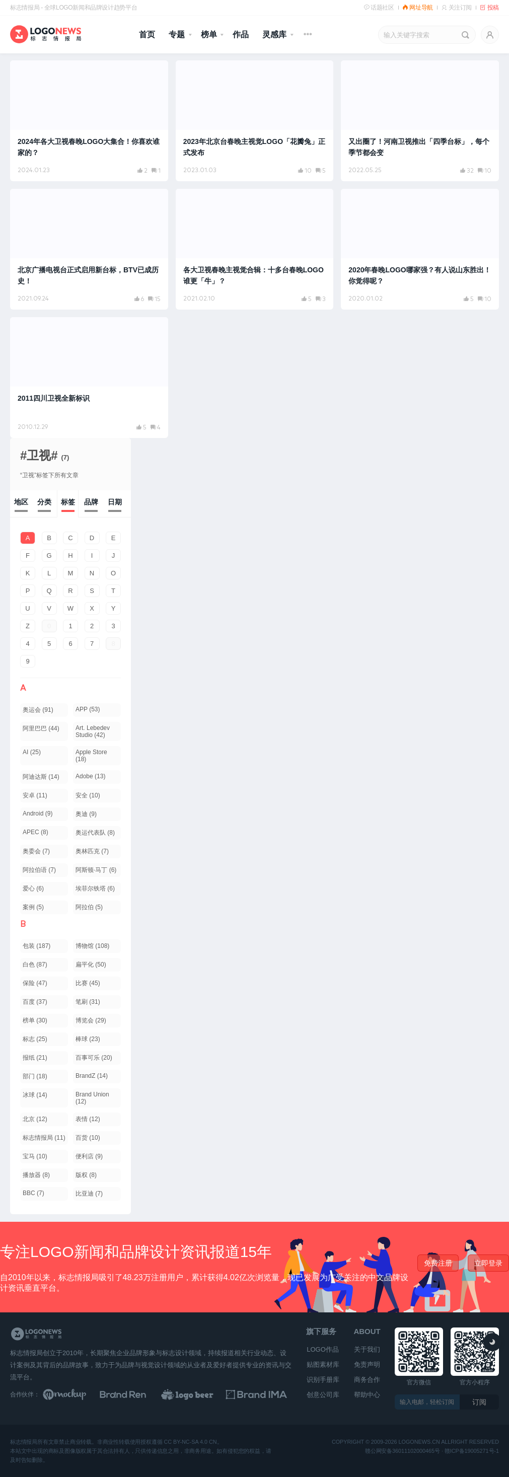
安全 (88, 795)
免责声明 (367, 1364)
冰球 (35, 1094)
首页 (147, 34)
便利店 (89, 1156)
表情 (88, 1119)
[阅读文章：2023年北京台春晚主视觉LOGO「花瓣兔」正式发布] (255, 120)
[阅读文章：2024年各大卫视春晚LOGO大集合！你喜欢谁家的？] (89, 120)
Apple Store (91, 756)
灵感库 (274, 34)
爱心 (33, 888)
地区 (21, 502)
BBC (33, 1193)
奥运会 (38, 709)
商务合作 (367, 1379)
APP (88, 709)
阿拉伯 (89, 907)
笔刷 (88, 1001)
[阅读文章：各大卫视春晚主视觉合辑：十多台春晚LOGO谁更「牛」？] (255, 249)
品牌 (91, 502)
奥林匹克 (92, 851)
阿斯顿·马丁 (96, 869)
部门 (35, 1076)
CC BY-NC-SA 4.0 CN (190, 1442)
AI (32, 752)
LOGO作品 (323, 1349)
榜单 (209, 34)
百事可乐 (94, 1057)
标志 (35, 1039)
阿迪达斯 (41, 776)
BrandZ (92, 1075)
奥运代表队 (95, 832)
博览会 (91, 1020)
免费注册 (438, 1263)
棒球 (88, 1039)
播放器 (36, 1174)
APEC (35, 832)
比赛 (88, 983)
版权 (86, 1174)
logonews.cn (419, 1442)
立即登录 (488, 1263)
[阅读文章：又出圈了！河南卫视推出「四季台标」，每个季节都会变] (420, 120)
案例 (33, 907)
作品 (241, 34)
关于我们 (367, 1349)
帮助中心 (367, 1394)
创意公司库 (323, 1394)
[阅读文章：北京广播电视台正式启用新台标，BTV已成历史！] (89, 249)
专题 (177, 34)
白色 (35, 964)
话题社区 (378, 7)
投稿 (489, 7)
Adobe (90, 776)
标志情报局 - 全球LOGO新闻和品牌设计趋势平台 (73, 7)
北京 (35, 1119)
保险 (35, 983)
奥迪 (86, 814)
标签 (68, 502)
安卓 (35, 795)
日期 (115, 502)
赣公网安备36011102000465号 (402, 1451)
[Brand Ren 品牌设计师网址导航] (136, 1394)
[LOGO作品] (199, 1394)
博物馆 (92, 945)
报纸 (35, 1057)
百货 (88, 1137)
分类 (44, 502)
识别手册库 (323, 1379)
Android (37, 813)
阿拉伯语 (39, 869)
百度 (35, 1001)
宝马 (35, 1156)
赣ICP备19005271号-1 (472, 1451)
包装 (36, 945)
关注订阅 (456, 7)
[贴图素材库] (74, 1394)
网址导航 (417, 7)
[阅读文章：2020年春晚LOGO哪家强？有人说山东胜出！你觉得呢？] (420, 249)
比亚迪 (89, 1193)
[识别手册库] (261, 1394)
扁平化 (91, 964)
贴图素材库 (323, 1364)
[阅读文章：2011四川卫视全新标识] (89, 377)
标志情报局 (44, 1137)
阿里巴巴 (41, 728)
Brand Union (92, 1098)
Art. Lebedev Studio (93, 731)
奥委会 (36, 851)
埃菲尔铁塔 (95, 888)
